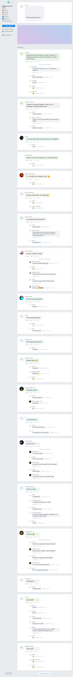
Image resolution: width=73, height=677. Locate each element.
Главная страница (7, 29)
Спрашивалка (6, 35)
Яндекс (5, 14)
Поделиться (43, 20)
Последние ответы (8, 31)
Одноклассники (7, 21)
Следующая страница (44, 673)
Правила (6, 673)
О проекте (8, 672)
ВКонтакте (6, 19)
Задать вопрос (8, 25)
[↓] (40, 20)
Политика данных (8, 674)
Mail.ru (5, 10)
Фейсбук (5, 17)
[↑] (38, 20)
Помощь (11, 673)
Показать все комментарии (45, 64)
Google (5, 12)
